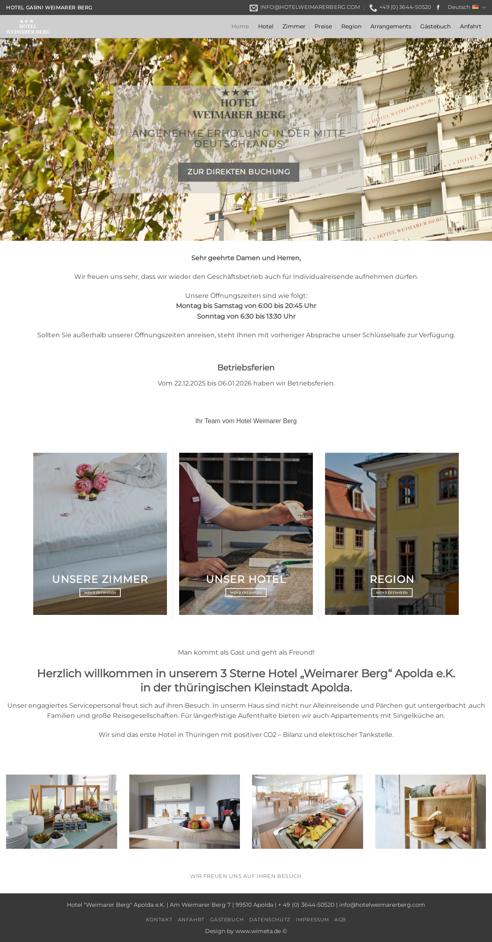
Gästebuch (435, 26)
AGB (340, 919)
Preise (323, 26)
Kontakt (466, 39)
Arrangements (390, 26)
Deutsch (467, 7)
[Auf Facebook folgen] (438, 8)
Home (240, 26)
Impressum (312, 919)
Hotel (266, 26)
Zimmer (294, 26)
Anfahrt (470, 26)
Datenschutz (270, 919)
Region (351, 26)
